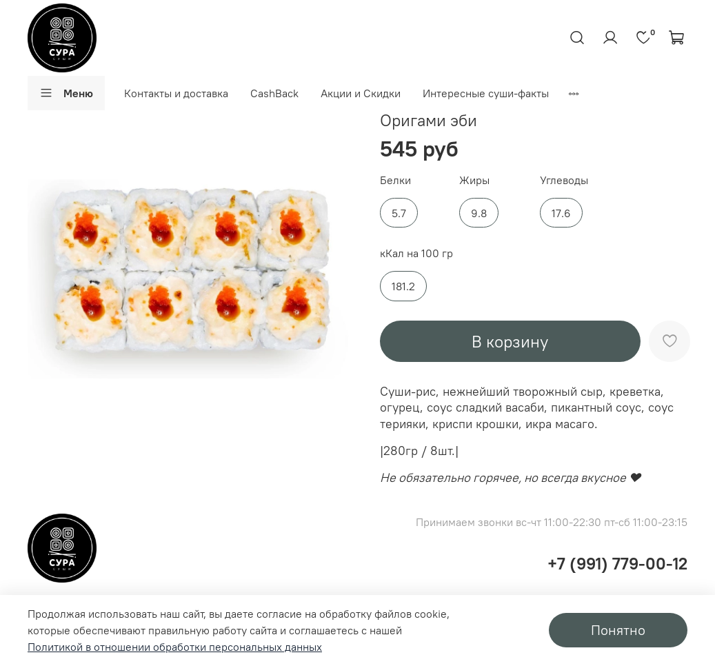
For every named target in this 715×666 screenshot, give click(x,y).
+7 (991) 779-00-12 (617, 563)
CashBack (274, 93)
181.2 (403, 286)
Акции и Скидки (361, 93)
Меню (66, 93)
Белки (395, 180)
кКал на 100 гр (416, 253)
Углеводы (564, 180)
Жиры (474, 180)
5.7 (399, 213)
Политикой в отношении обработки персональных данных (175, 647)
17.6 (561, 213)
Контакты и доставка (176, 93)
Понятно (618, 629)
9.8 (479, 213)
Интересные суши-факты (486, 93)
